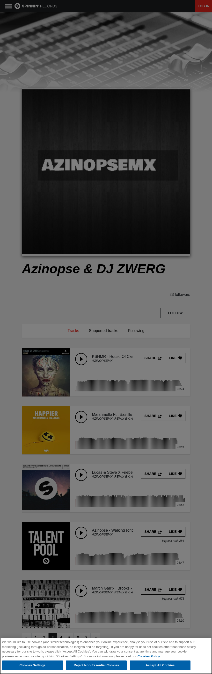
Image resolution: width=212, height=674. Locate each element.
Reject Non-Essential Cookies (96, 665)
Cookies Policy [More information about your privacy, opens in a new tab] (149, 656)
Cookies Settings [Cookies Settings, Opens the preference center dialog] (33, 665)
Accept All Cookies (160, 665)
